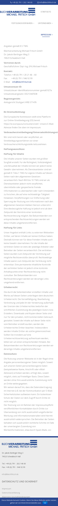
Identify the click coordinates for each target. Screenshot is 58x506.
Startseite (46, 12)
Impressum (46, 35)
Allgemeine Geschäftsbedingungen (16, 497)
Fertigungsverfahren (21, 23)
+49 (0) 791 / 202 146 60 (21, 2)
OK (45, 503)
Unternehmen (44, 23)
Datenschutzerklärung (11, 492)
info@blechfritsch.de (46, 2)
